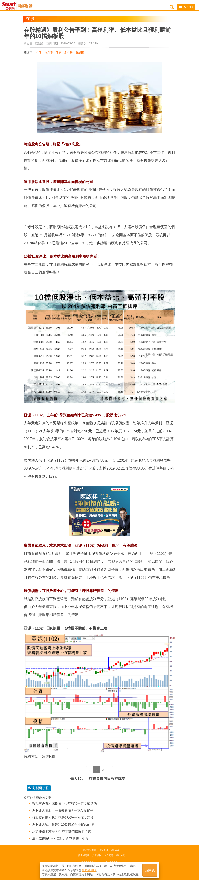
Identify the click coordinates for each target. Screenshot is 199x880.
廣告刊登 (103, 850)
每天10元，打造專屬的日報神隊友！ (99, 779)
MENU (186, 7)
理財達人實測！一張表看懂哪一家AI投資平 (62, 810)
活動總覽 (120, 855)
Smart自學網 (10, 6)
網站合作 (115, 850)
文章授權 (96, 855)
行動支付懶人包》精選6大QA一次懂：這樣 (63, 817)
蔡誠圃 (80, 52)
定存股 (68, 52)
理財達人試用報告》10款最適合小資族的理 (63, 824)
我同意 (150, 870)
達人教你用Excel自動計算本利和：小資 (60, 838)
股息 (58, 52)
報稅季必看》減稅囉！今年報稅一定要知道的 (64, 803)
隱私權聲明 (83, 855)
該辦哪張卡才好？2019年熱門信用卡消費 (61, 831)
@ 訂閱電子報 (39, 788)
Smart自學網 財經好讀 (26, 6)
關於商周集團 (89, 850)
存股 (39, 52)
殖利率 (48, 52)
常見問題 (108, 855)
